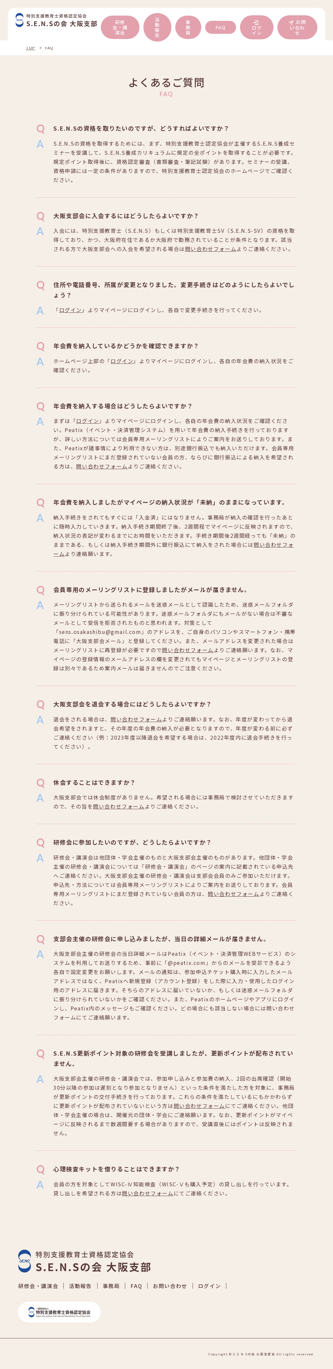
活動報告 (157, 27)
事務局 (188, 27)
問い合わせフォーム (210, 249)
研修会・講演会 (120, 27)
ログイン (257, 30)
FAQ (221, 27)
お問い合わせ (298, 27)
